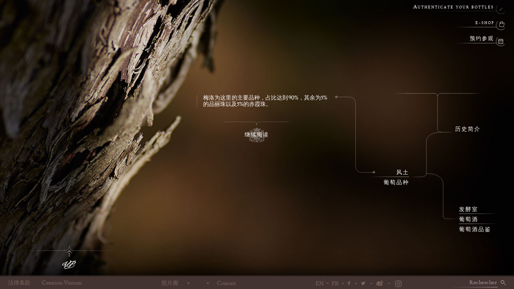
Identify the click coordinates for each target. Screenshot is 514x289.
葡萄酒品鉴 (475, 229)
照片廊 (169, 283)
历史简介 (468, 129)
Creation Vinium (62, 283)
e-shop (484, 23)
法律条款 (19, 283)
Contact (226, 283)
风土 (402, 172)
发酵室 (468, 209)
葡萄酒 (468, 219)
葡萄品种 (396, 182)
